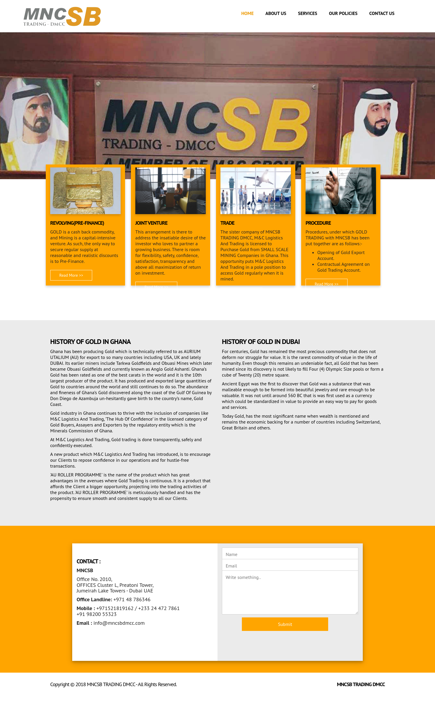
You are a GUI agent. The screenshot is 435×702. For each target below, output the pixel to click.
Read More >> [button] (71, 275)
